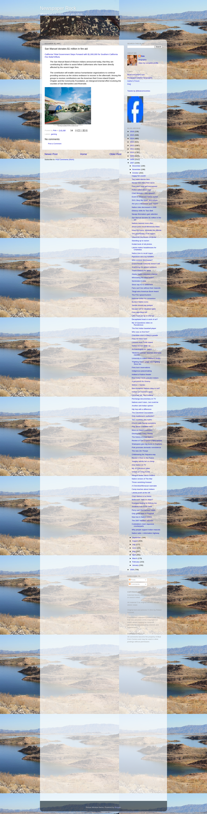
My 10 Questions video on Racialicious (142, 324)
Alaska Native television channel (145, 274)
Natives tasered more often (142, 223)
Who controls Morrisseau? (142, 260)
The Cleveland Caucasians (142, 413)
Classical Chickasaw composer (144, 237)
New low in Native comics (142, 517)
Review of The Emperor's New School (147, 441)
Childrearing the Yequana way (144, 454)
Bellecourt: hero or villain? (142, 500)
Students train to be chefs (142, 507)
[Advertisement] (143, 663)
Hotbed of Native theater (141, 374)
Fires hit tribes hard (139, 339)
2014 (132, 138)
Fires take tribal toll (139, 312)
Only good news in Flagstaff (143, 514)
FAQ (129, 84)
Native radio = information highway (145, 533)
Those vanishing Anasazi (142, 482)
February (136, 562)
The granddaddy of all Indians (143, 234)
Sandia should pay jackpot (142, 305)
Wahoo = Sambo (138, 385)
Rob (55, 130)
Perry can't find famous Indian (143, 510)
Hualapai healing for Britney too (144, 503)
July (134, 544)
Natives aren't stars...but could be (145, 402)
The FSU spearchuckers (141, 295)
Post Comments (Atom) (65, 159)
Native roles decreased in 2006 (144, 207)
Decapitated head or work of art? (145, 319)
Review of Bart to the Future (143, 458)
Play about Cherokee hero (142, 427)
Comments (134, 584)
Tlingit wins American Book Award (145, 291)
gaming (54, 134)
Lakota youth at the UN (141, 493)
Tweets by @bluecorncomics (138, 91)
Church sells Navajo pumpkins (144, 423)
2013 (132, 142)
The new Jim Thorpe (140, 451)
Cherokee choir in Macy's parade (145, 335)
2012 (132, 145)
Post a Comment (54, 144)
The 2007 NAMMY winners (142, 521)
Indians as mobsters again (142, 392)
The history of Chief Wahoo (142, 437)
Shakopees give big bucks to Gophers (147, 444)
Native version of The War (142, 479)
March (135, 558)
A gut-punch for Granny (141, 381)
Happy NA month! (139, 176)
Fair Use (130, 620)
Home (83, 154)
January (135, 565)
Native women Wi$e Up (141, 346)
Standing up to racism (140, 241)
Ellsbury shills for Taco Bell (142, 211)
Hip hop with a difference (141, 409)
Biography (142, 60)
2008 (132, 159)
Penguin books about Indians (143, 475)
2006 (132, 570)
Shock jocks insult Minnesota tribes (146, 227)
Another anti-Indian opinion (142, 406)
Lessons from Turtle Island (142, 342)
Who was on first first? (140, 332)
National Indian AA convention (144, 298)
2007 (132, 163)
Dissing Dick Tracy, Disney (142, 434)
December (136, 166)
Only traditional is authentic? (143, 416)
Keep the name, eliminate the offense (146, 230)
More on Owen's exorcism (142, 430)
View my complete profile (148, 63)
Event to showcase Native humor (145, 197)
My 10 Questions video (141, 468)
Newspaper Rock (58, 8)
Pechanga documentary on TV (144, 399)
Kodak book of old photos (142, 244)
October (135, 173)
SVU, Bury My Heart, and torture (145, 200)
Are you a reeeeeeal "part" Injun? (145, 204)
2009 (132, 156)
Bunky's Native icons (140, 302)
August (135, 541)
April (134, 555)
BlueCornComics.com (136, 75)
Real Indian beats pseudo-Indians (145, 378)
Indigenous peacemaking (142, 371)
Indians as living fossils (141, 472)
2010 (132, 152)
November (136, 169)
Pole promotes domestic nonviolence (146, 447)
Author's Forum (133, 81)
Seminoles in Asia (139, 281)
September (136, 537)
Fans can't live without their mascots (146, 288)
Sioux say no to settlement (142, 285)
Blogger (118, 807)
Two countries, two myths (142, 420)
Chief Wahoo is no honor (141, 496)
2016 (132, 131)
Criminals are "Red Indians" (143, 395)
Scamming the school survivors (144, 267)
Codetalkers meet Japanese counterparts (143, 525)
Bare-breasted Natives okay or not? (146, 388)
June (134, 548)
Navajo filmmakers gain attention (145, 214)
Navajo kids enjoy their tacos (143, 183)
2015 (132, 135)
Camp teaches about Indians (143, 489)
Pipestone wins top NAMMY (143, 257)
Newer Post (51, 154)
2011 (132, 149)
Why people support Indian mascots (146, 530)
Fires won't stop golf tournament (144, 186)
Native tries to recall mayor (142, 253)
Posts (132, 580)
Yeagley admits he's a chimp (143, 461)
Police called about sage (141, 190)
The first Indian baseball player (144, 328)
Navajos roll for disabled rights (144, 309)
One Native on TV (139, 465)
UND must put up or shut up (143, 316)
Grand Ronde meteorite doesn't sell (146, 264)
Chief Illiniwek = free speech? (143, 193)
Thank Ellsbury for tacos (141, 271)
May (134, 551)
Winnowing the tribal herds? (143, 278)
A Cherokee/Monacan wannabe (144, 486)
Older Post (115, 154)
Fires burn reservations (141, 367)
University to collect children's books (146, 358)
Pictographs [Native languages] (139, 78)
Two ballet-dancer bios (141, 179)
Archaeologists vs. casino (142, 349)
